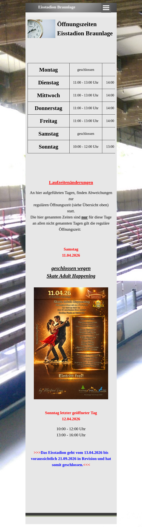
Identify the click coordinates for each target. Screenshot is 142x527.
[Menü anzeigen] (106, 8)
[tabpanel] (86, 40)
